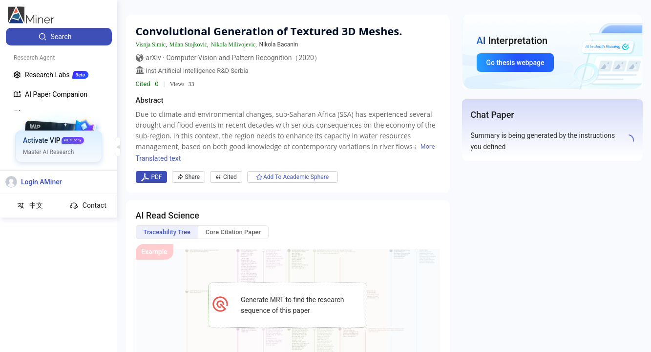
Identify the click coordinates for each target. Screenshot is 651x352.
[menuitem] (59, 36)
